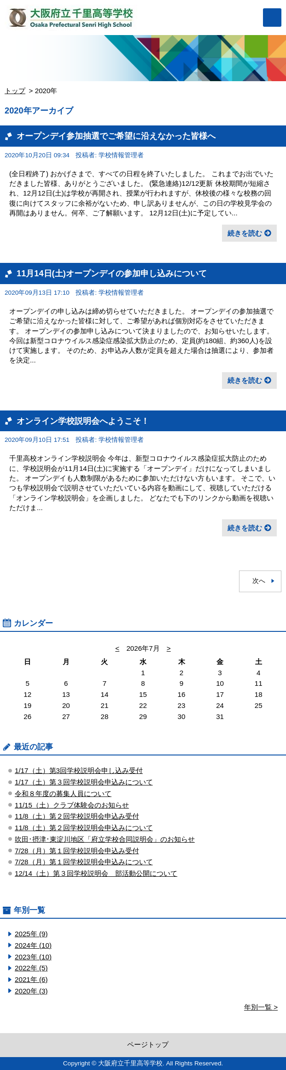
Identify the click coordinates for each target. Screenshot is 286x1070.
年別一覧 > (261, 1007)
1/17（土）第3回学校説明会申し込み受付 (79, 770)
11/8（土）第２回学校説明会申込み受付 (77, 816)
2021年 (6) (31, 979)
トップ (15, 91)
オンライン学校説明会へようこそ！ (83, 421)
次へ (258, 580)
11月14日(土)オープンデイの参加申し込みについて (112, 273)
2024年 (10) (33, 945)
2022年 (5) (31, 968)
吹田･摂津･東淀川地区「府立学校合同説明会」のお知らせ (105, 839)
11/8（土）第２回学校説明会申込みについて (84, 828)
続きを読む (245, 233)
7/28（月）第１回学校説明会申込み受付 (77, 851)
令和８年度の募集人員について (63, 793)
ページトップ (148, 1044)
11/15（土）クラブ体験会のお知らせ (72, 805)
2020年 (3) (31, 991)
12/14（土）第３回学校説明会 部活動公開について (96, 873)
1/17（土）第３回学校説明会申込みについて (84, 782)
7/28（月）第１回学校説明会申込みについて (84, 862)
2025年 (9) (31, 934)
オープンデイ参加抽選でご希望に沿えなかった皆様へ (116, 136)
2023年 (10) (33, 957)
